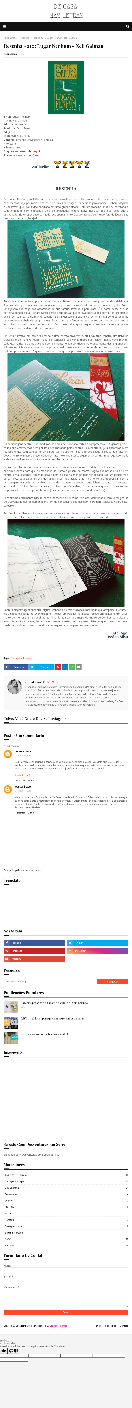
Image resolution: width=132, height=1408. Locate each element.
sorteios (66, 1245)
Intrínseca (16, 658)
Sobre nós (110, 1325)
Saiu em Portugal (66, 1232)
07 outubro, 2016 (23, 790)
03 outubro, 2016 (23, 755)
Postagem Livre (66, 1226)
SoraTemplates (24, 1325)
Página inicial (10, 37)
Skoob (37, 155)
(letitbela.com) (22, 775)
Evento (66, 1200)
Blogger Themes (58, 1325)
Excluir (31, 780)
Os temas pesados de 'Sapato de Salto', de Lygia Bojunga (54, 1003)
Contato (124, 1325)
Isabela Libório (25, 751)
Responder (20, 780)
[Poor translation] (13, 1351)
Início (99, 1325)
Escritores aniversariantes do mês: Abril (44, 1034)
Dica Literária (66, 1187)
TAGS (66, 1239)
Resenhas (24, 37)
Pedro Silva (10, 54)
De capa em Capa (66, 1181)
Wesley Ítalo (23, 786)
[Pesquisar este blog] (50, 981)
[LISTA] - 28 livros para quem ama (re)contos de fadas (52, 1018)
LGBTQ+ (66, 1207)
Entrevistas (66, 1194)
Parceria (66, 1219)
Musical (66, 1213)
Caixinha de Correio (66, 1175)
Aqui (36, 151)
